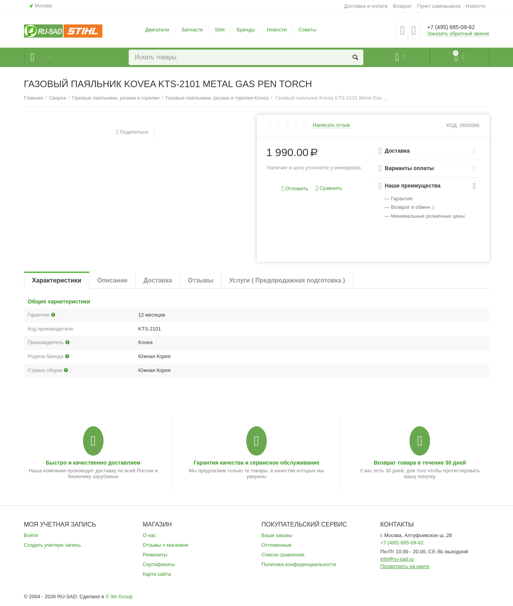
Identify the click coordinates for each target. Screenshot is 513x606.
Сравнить (329, 188)
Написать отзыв (331, 125)
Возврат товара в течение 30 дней (420, 463)
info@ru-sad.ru (397, 559)
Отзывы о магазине (165, 545)
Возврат (402, 6)
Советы (307, 30)
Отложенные (276, 545)
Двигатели (157, 30)
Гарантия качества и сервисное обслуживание (256, 463)
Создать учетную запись (52, 545)
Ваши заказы (276, 535)
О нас (149, 535)
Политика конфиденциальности (298, 564)
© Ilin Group (119, 596)
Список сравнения (282, 555)
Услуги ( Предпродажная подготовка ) (287, 280)
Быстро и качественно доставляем (93, 463)
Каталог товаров (71, 57)
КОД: (452, 125)
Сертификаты (159, 564)
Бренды (246, 30)
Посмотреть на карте (405, 566)
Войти (31, 535)
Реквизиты (155, 555)
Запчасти (192, 30)
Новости (475, 6)
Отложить (295, 189)
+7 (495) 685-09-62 (457, 27)
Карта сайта (157, 574)
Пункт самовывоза (439, 6)
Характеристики (56, 280)
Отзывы (200, 280)
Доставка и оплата (365, 6)
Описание (112, 280)
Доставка (157, 280)
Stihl (220, 30)
